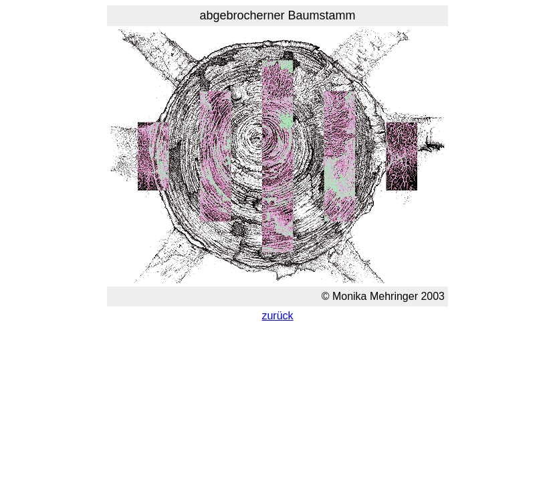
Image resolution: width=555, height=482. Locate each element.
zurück (277, 315)
